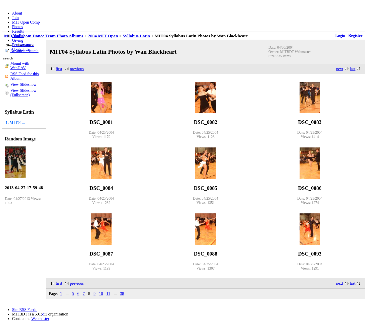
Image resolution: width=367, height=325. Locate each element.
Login (340, 35)
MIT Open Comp (26, 22)
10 (101, 293)
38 (122, 293)
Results (18, 31)
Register (355, 35)
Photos (17, 27)
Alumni (18, 36)
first (59, 69)
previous (77, 69)
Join (15, 18)
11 (108, 293)
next (339, 69)
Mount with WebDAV (19, 65)
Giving (17, 40)
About (17, 13)
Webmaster (40, 318)
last (352, 69)
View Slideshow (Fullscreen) (23, 92)
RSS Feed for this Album (24, 76)
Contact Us (21, 49)
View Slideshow (23, 84)
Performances (23, 45)
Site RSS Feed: (24, 309)
